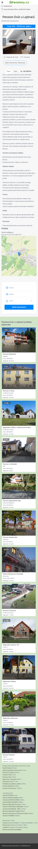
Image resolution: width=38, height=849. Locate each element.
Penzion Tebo (7, 775)
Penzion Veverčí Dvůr (9, 788)
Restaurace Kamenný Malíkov (12, 829)
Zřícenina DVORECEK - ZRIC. (11, 809)
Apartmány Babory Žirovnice (12, 770)
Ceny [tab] (15, 71)
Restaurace (6, 825)
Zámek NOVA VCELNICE (10, 802)
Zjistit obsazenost (19, 307)
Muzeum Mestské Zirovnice (11, 804)
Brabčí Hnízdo (7, 768)
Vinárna (5, 823)
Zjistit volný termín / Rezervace (15, 63)
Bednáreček (8, 6)
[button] (19, 254)
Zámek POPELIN (8, 795)
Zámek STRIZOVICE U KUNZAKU (13, 806)
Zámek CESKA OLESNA (10, 797)
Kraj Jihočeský (9, 9)
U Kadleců (6, 827)
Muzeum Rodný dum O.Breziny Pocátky (15, 813)
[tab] (26, 71)
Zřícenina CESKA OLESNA (11, 800)
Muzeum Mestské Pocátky (11, 811)
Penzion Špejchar (8, 786)
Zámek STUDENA (8, 816)
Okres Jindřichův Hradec (22, 9)
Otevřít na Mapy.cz (7, 232)
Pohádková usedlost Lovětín (11, 784)
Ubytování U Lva (8, 781)
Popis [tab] (8, 71)
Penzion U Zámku (8, 772)
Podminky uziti (25, 845)
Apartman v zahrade (9, 779)
